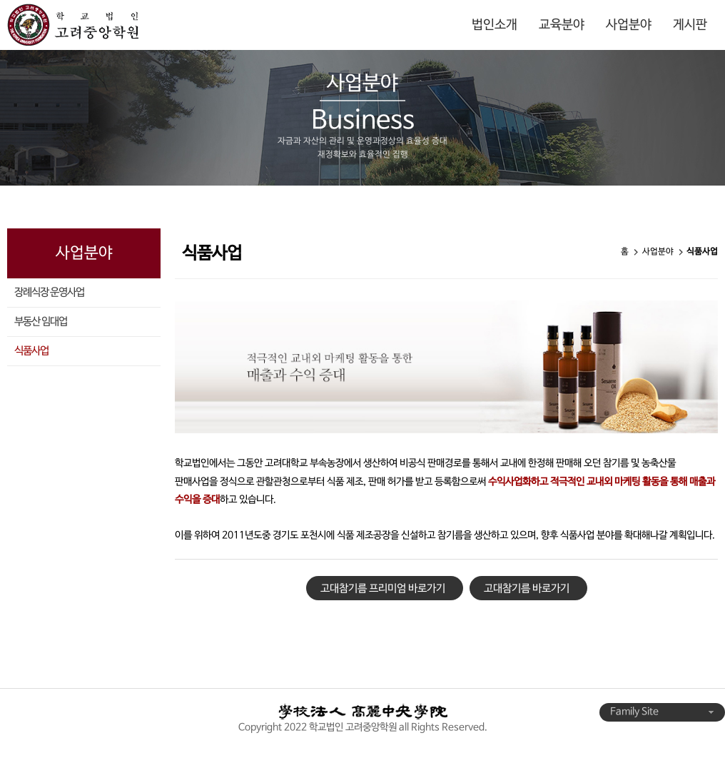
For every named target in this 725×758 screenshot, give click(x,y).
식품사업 (31, 351)
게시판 (690, 25)
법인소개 (494, 25)
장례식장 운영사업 (49, 292)
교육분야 (561, 25)
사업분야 (629, 25)
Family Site (662, 712)
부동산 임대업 (40, 322)
